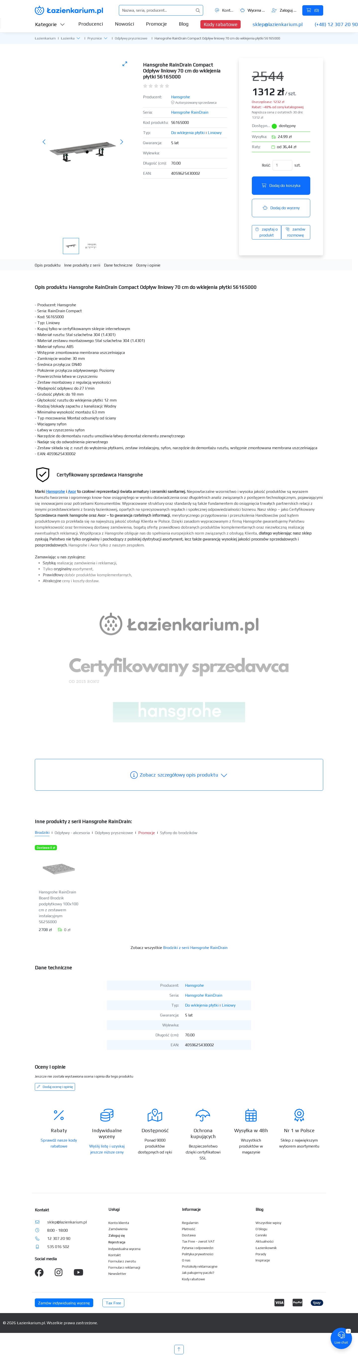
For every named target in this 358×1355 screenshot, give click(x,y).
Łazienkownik (266, 1248)
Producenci (90, 24)
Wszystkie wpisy (268, 1223)
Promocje (156, 24)
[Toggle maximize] (125, 63)
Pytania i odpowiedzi (197, 1248)
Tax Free (113, 1303)
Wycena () (253, 10)
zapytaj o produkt (266, 232)
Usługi (114, 1209)
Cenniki (261, 1235)
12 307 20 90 (58, 1238)
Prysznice (95, 38)
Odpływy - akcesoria (72, 832)
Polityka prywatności (197, 1254)
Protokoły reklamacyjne (200, 1266)
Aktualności (264, 1241)
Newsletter (117, 1274)
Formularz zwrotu (122, 1261)
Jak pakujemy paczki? (198, 1273)
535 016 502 (58, 1246)
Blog (183, 24)
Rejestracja (116, 1242)
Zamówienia (118, 1229)
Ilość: (266, 165)
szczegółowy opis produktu (179, 775)
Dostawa (189, 1235)
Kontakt (225, 10)
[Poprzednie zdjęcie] (44, 142)
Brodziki (42, 832)
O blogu (261, 1229)
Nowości (124, 24)
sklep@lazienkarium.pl (278, 24)
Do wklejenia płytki (188, 132)
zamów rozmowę (295, 232)
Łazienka (68, 38)
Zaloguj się (285, 10)
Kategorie (50, 24)
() (313, 10)
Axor (72, 491)
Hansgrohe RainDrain (189, 112)
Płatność (188, 1229)
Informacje (191, 1209)
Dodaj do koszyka (281, 185)
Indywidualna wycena (124, 1249)
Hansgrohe (180, 97)
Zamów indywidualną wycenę (64, 1303)
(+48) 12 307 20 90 (336, 24)
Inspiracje (263, 1260)
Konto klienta (118, 1223)
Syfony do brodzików (178, 832)
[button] (78, 38)
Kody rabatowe (220, 24)
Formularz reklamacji (124, 1267)
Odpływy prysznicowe (131, 38)
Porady (261, 1254)
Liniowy (215, 132)
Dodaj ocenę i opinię (55, 1087)
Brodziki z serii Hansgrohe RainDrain (195, 947)
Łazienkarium (45, 38)
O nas (186, 1260)
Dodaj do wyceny (281, 207)
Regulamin (190, 1223)
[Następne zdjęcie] (121, 142)
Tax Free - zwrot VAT (198, 1241)
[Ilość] (282, 165)
